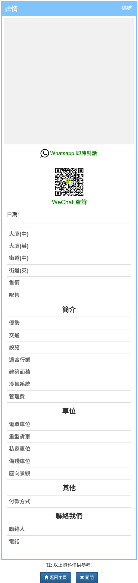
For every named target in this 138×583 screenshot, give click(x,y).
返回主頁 (55, 577)
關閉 (87, 577)
